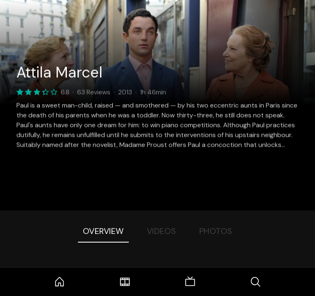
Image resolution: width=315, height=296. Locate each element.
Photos (216, 231)
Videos (161, 231)
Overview (103, 231)
